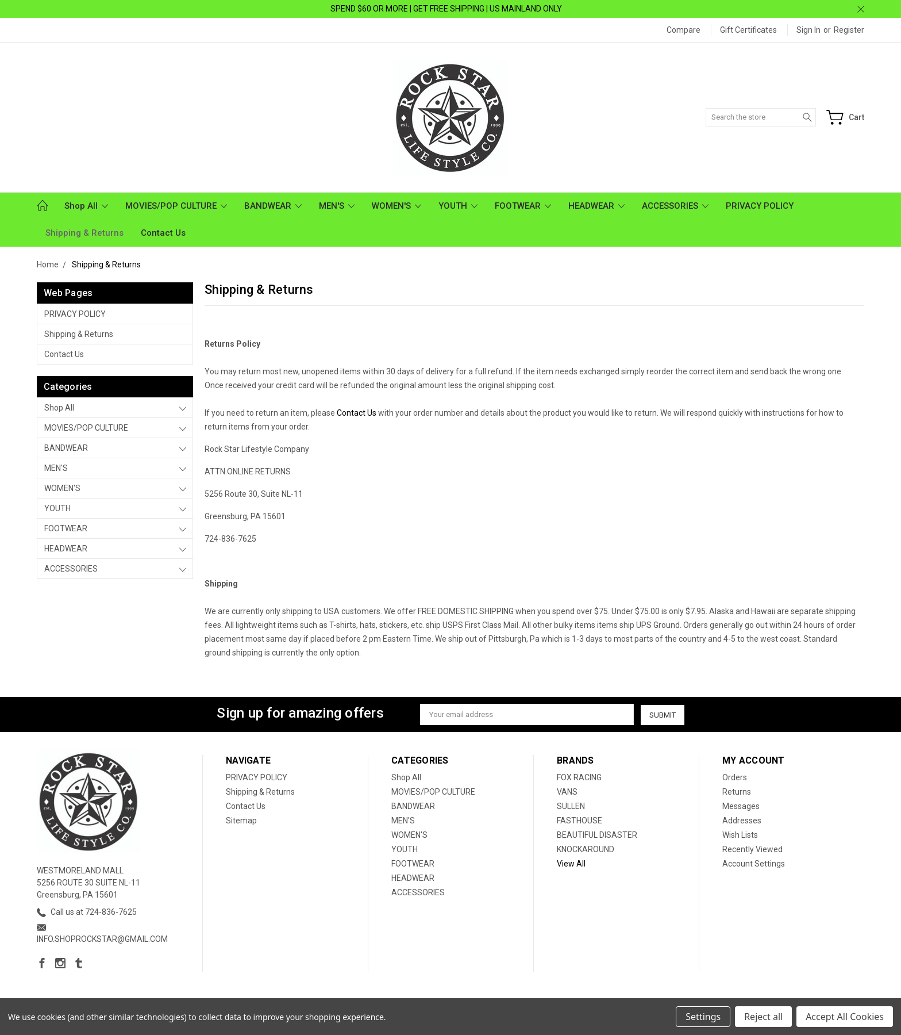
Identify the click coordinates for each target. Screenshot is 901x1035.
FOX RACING (579, 777)
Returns (736, 791)
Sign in (808, 29)
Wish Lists (740, 834)
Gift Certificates (748, 29)
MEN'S (337, 206)
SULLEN (571, 806)
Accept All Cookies (845, 1016)
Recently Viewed (752, 849)
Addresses (741, 820)
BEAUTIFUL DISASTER (597, 834)
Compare (683, 29)
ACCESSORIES (675, 206)
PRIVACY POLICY (760, 206)
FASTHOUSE (579, 820)
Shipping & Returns (84, 233)
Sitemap (241, 820)
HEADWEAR (596, 206)
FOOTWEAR (523, 206)
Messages (741, 806)
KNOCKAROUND (585, 849)
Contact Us (163, 233)
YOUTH (458, 206)
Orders (734, 777)
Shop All (86, 206)
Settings (703, 1016)
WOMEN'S (396, 206)
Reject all (763, 1016)
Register (849, 29)
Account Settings (753, 863)
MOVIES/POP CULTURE (176, 206)
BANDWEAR (273, 206)
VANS (567, 791)
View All (571, 863)
